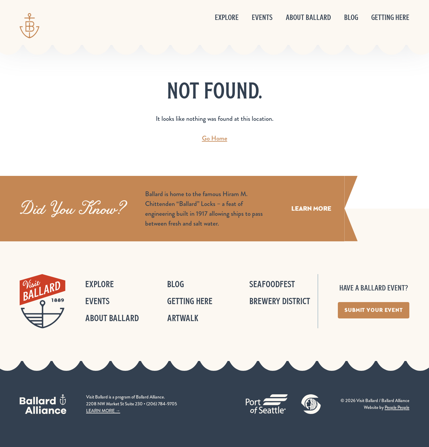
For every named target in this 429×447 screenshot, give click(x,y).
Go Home (214, 138)
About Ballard (308, 17)
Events (262, 17)
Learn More (311, 208)
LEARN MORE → (103, 410)
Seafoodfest (272, 284)
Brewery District (279, 301)
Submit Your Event (373, 310)
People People (397, 407)
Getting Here (390, 17)
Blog (351, 17)
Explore (227, 17)
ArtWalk (182, 318)
